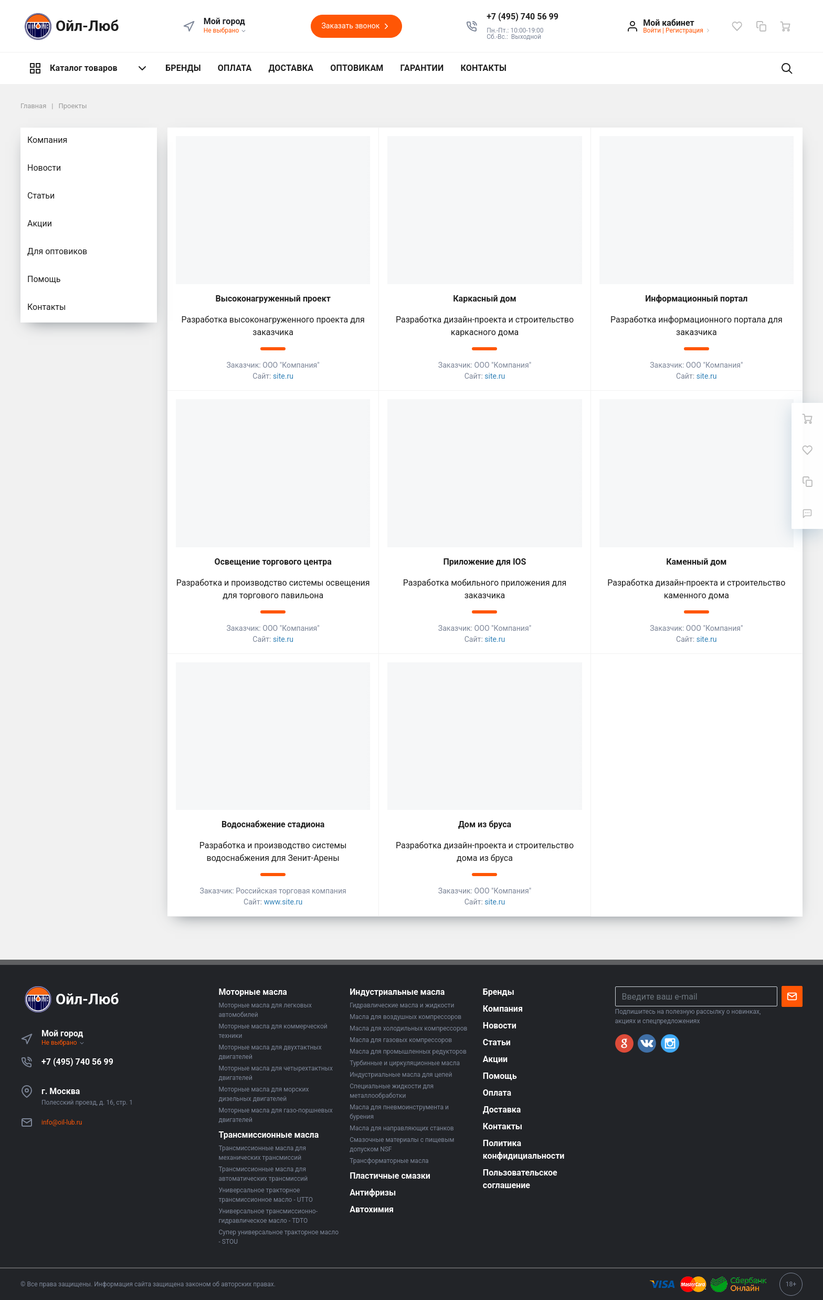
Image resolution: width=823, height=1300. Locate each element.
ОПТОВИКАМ (356, 68)
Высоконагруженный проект (273, 299)
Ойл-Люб (69, 26)
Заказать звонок (356, 26)
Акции (39, 223)
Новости (44, 168)
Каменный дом (696, 562)
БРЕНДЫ (183, 68)
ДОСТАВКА (290, 68)
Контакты (46, 307)
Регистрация (684, 30)
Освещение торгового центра (273, 562)
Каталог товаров (89, 68)
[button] (522, 17)
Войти (652, 30)
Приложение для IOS (485, 562)
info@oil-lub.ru (61, 1122)
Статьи (41, 196)
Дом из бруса (484, 824)
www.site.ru (283, 902)
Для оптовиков (57, 251)
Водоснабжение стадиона (272, 824)
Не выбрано (225, 30)
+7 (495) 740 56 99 (77, 1062)
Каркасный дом (484, 299)
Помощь (43, 279)
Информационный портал (696, 299)
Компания (47, 140)
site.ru (283, 376)
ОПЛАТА (235, 68)
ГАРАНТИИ (422, 68)
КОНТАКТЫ (483, 68)
